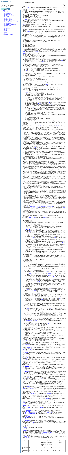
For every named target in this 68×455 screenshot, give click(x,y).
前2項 (24, 24)
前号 (51, 104)
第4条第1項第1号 (29, 320)
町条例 (27, 437)
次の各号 (45, 217)
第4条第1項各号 (32, 217)
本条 (30, 423)
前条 (24, 349)
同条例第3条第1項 (46, 433)
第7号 (47, 84)
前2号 (26, 19)
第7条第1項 (34, 412)
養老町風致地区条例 (47, 432)
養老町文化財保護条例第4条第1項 (39, 206)
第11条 (26, 417)
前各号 (27, 92)
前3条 (33, 422)
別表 (47, 230)
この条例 (27, 7)
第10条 (47, 398)
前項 (28, 29)
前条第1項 (40, 125)
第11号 (39, 103)
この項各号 (28, 82)
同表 (30, 231)
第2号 (36, 320)
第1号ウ (49, 273)
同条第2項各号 (30, 347)
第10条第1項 (28, 410)
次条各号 (34, 82)
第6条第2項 (27, 413)
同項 (24, 53)
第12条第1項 (27, 420)
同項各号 (37, 51)
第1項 (28, 31)
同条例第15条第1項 (35, 207)
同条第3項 (58, 125)
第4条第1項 (25, 340)
